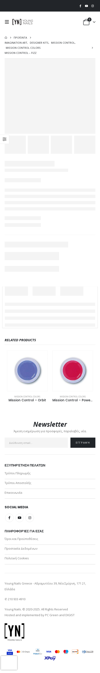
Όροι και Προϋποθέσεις (21, 539)
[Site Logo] (22, 22)
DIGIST (70, 615)
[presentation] (9, 663)
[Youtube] (86, 6)
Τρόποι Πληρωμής (17, 473)
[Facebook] (80, 6)
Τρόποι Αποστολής (18, 483)
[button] (8, 22)
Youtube (19, 518)
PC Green (51, 615)
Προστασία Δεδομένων (21, 548)
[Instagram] (92, 6)
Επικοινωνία (13, 492)
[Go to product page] (27, 371)
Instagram (29, 518)
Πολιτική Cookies (17, 558)
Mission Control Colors (27, 396)
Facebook (9, 518)
